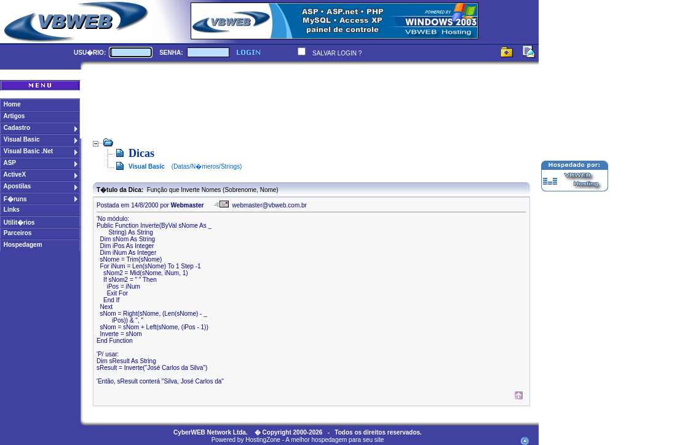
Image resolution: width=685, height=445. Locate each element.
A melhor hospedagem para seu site (334, 439)
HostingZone (262, 439)
